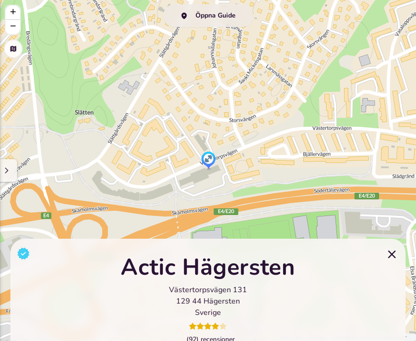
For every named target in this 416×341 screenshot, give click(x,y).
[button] (208, 161)
